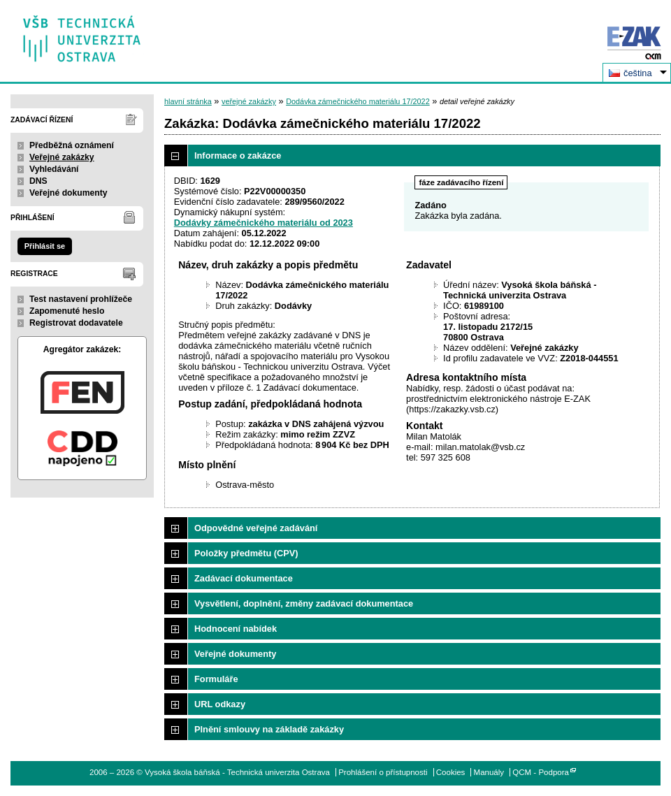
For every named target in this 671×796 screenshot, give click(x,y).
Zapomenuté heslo (66, 311)
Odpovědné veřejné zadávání (255, 528)
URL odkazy (219, 704)
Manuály (489, 772)
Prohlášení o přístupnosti (382, 772)
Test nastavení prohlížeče (80, 299)
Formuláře (216, 679)
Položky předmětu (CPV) (246, 553)
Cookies (451, 772)
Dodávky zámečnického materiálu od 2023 (263, 222)
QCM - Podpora (540, 772)
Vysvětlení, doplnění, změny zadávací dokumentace (303, 603)
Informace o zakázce (237, 155)
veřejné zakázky (249, 101)
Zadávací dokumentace (243, 578)
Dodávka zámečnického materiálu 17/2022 (358, 101)
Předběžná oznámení (71, 145)
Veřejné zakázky (61, 157)
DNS (38, 181)
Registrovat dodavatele (76, 323)
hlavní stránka (188, 101)
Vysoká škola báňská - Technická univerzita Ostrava (82, 34)
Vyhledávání (54, 169)
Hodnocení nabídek (235, 628)
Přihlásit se (44, 246)
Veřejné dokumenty (68, 193)
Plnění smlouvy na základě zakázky (269, 729)
